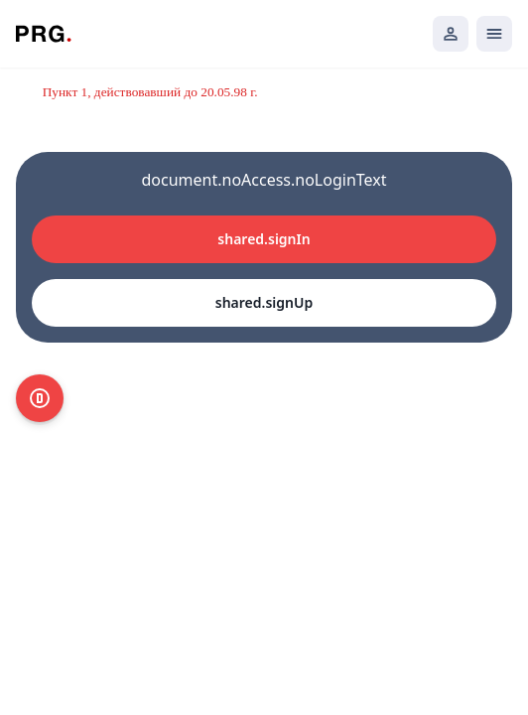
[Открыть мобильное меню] (494, 34)
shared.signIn (263, 238)
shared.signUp (264, 302)
